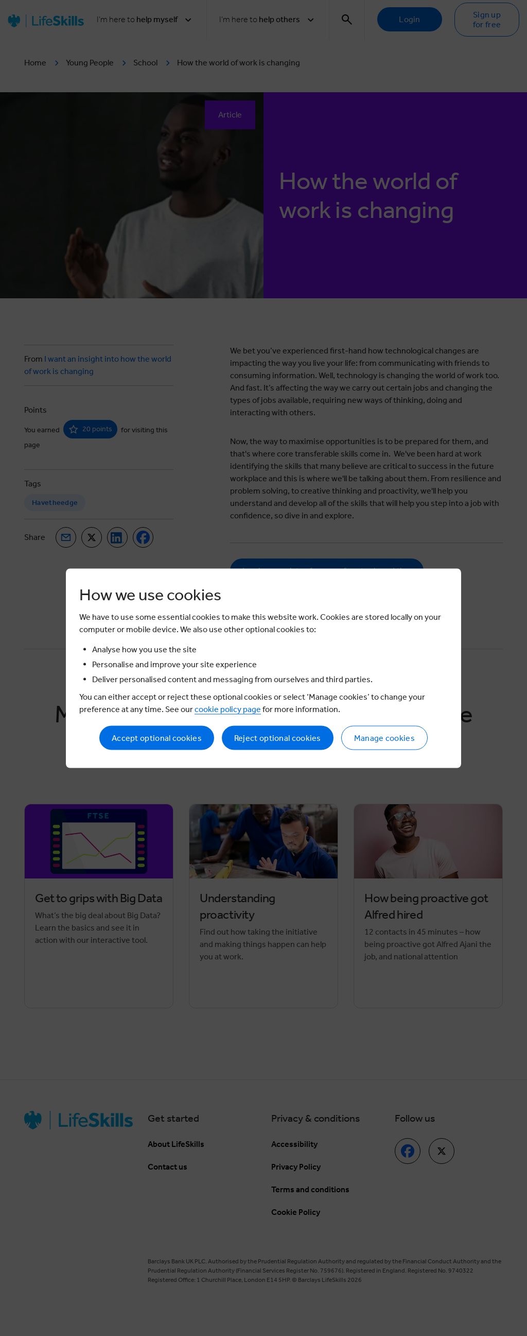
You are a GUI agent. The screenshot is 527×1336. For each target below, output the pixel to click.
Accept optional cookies (157, 737)
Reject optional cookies (277, 737)
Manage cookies (384, 737)
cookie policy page (228, 709)
